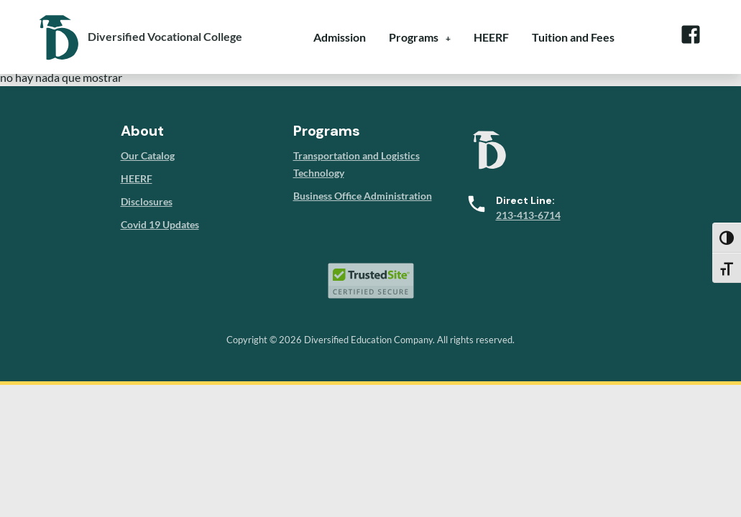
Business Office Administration (362, 196)
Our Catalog (148, 155)
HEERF (491, 37)
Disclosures (146, 201)
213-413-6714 (528, 215)
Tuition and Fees (573, 37)
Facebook (691, 34)
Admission (339, 37)
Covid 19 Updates (160, 224)
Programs (413, 37)
